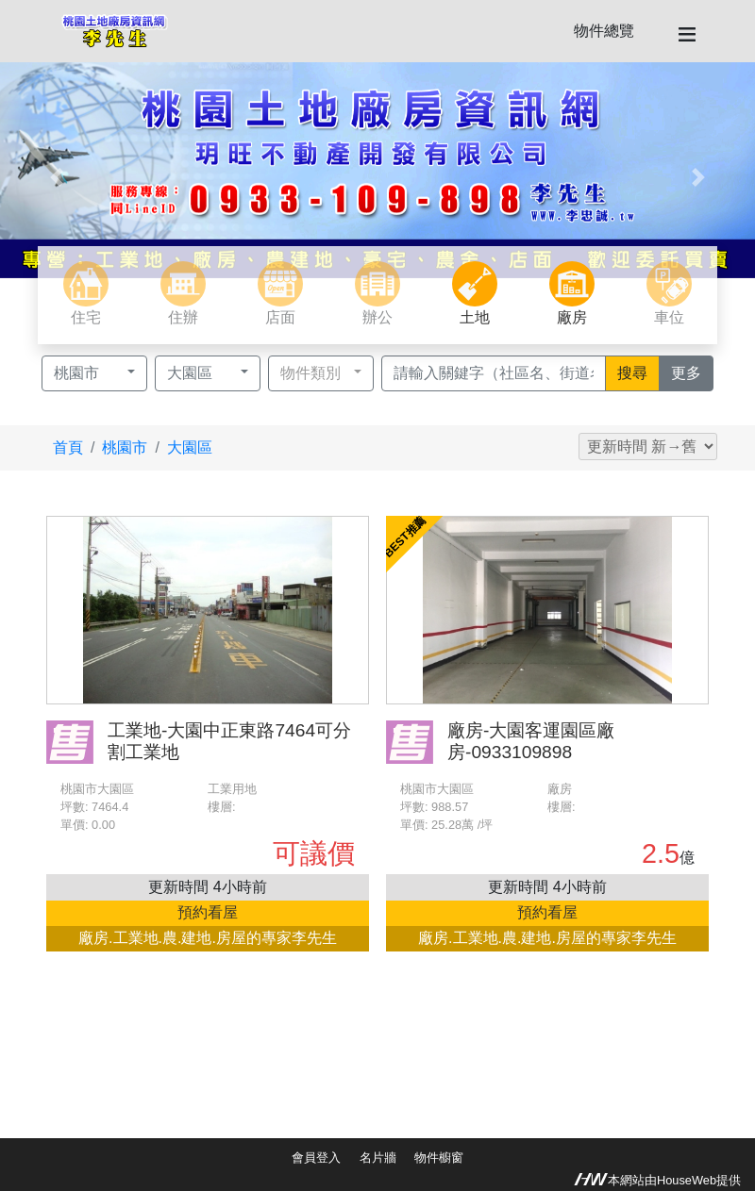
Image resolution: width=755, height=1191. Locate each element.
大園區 (189, 447)
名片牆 (378, 1157)
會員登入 (316, 1157)
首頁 (68, 447)
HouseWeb (686, 1180)
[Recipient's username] (493, 373)
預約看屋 (207, 912)
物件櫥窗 (438, 1157)
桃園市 (124, 447)
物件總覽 (604, 31)
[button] (56, 177)
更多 (692, 371)
